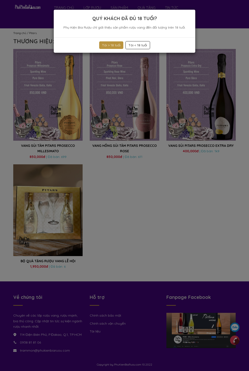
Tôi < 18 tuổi (138, 45)
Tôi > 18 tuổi (111, 45)
